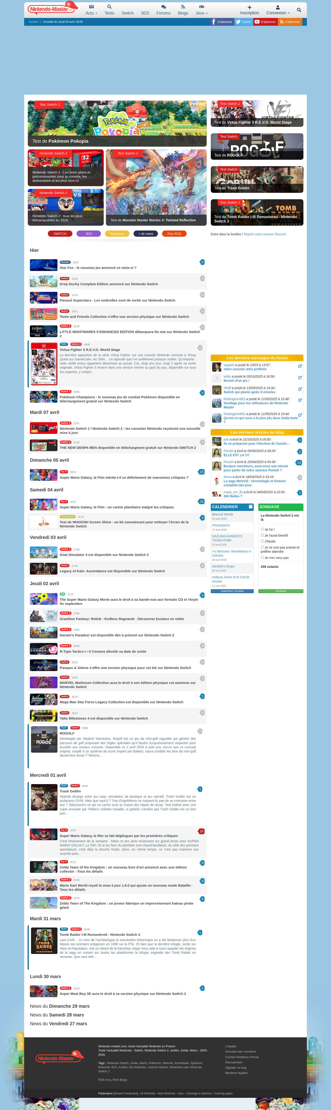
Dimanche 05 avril (49, 460)
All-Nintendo (147, 1093)
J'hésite (268, 541)
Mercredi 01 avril (48, 775)
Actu (91, 10)
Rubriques (117, 234)
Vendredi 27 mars (68, 1023)
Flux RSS (174, 234)
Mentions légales (236, 1073)
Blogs (183, 10)
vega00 (229, 365)
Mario (143, 1063)
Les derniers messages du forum (257, 358)
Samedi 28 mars (66, 1014)
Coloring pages (223, 1093)
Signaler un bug (235, 1067)
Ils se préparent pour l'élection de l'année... (256, 443)
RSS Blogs (120, 1080)
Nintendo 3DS (107, 1067)
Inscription (249, 10)
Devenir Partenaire (125, 1093)
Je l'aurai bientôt (274, 535)
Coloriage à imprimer (198, 1093)
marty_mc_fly (233, 492)
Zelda (134, 1063)
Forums (164, 10)
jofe (226, 439)
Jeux (202, 10)
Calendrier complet (232, 591)
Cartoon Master (158, 1067)
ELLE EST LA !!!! (236, 455)
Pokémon (155, 1063)
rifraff (227, 388)
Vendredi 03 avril (48, 537)
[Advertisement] (165, 60)
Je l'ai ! (268, 529)
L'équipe (231, 1046)
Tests (109, 10)
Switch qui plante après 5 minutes (250, 392)
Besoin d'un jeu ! (236, 380)
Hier (34, 250)
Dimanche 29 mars (69, 1006)
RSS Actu (104, 1080)
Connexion (278, 10)
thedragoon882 (234, 399)
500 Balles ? (233, 496)
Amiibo (123, 1067)
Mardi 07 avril (44, 412)
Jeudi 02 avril (44, 583)
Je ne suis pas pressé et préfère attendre (280, 549)
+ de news (145, 234)
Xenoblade (181, 1063)
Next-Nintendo (166, 1093)
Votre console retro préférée (245, 369)
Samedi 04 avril (46, 489)
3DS (89, 234)
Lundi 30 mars (45, 976)
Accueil (33, 21)
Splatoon (196, 1063)
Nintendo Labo (179, 1067)
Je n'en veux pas (275, 558)
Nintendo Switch (118, 1063)
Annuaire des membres (240, 1051)
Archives (281, 591)
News (228, 477)
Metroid (168, 1063)
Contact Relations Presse (242, 1057)
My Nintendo (137, 1067)
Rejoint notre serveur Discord (264, 234)
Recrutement (233, 1062)
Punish (229, 451)
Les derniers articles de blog (257, 432)
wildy (227, 376)
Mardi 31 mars (45, 918)
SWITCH (60, 234)
